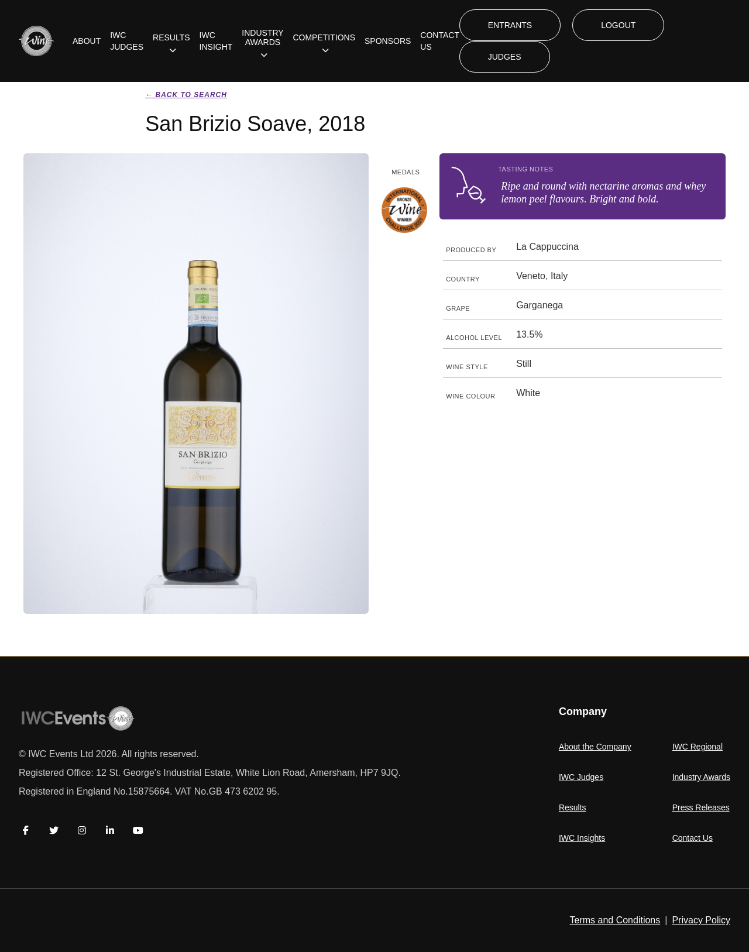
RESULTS (171, 37)
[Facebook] (26, 830)
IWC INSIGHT (216, 40)
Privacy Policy (701, 920)
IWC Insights (582, 838)
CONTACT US (439, 40)
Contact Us (692, 838)
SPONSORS (388, 41)
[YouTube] (138, 830)
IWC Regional (697, 746)
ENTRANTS (510, 25)
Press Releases (701, 807)
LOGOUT (618, 25)
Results (572, 807)
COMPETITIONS (324, 37)
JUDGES (504, 56)
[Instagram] (82, 830)
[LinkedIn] (110, 830)
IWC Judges (581, 777)
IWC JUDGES (126, 40)
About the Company (595, 746)
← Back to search (186, 95)
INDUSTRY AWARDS (262, 37)
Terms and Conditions (615, 920)
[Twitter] (54, 830)
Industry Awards (701, 777)
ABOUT (87, 41)
